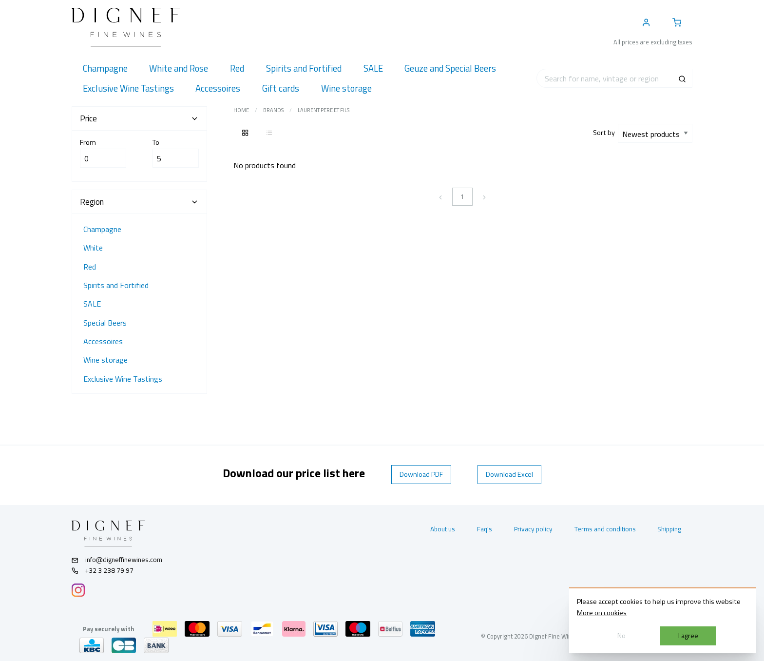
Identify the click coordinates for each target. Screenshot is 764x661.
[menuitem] (105, 68)
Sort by (605, 132)
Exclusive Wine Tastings (122, 379)
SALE (92, 304)
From (103, 152)
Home (241, 110)
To (176, 152)
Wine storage (105, 360)
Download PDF (421, 474)
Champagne (102, 229)
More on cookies (602, 612)
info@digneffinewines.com (117, 559)
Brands (273, 110)
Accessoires (103, 341)
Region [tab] (139, 201)
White (93, 247)
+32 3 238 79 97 (103, 570)
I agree (688, 635)
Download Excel (509, 474)
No (621, 635)
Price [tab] (139, 118)
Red (89, 266)
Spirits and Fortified (116, 285)
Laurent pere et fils (323, 110)
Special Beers (105, 323)
